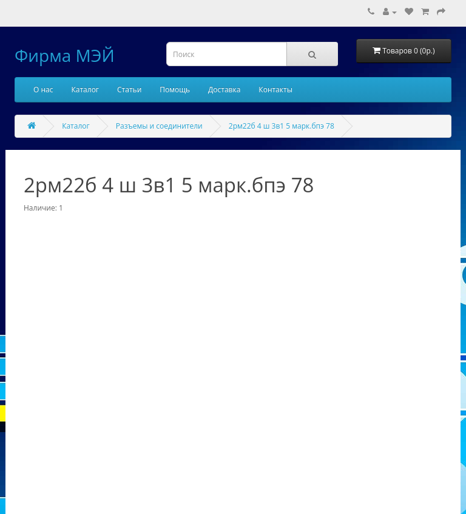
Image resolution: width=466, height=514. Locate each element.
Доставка (224, 89)
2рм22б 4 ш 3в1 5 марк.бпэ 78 (281, 126)
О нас (43, 89)
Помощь (175, 89)
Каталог (85, 89)
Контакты (275, 89)
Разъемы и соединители (159, 126)
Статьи (129, 89)
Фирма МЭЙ (65, 55)
